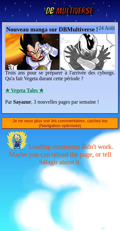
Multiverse (68, 11)
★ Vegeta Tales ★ (24, 90)
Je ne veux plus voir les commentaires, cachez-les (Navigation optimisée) (60, 123)
